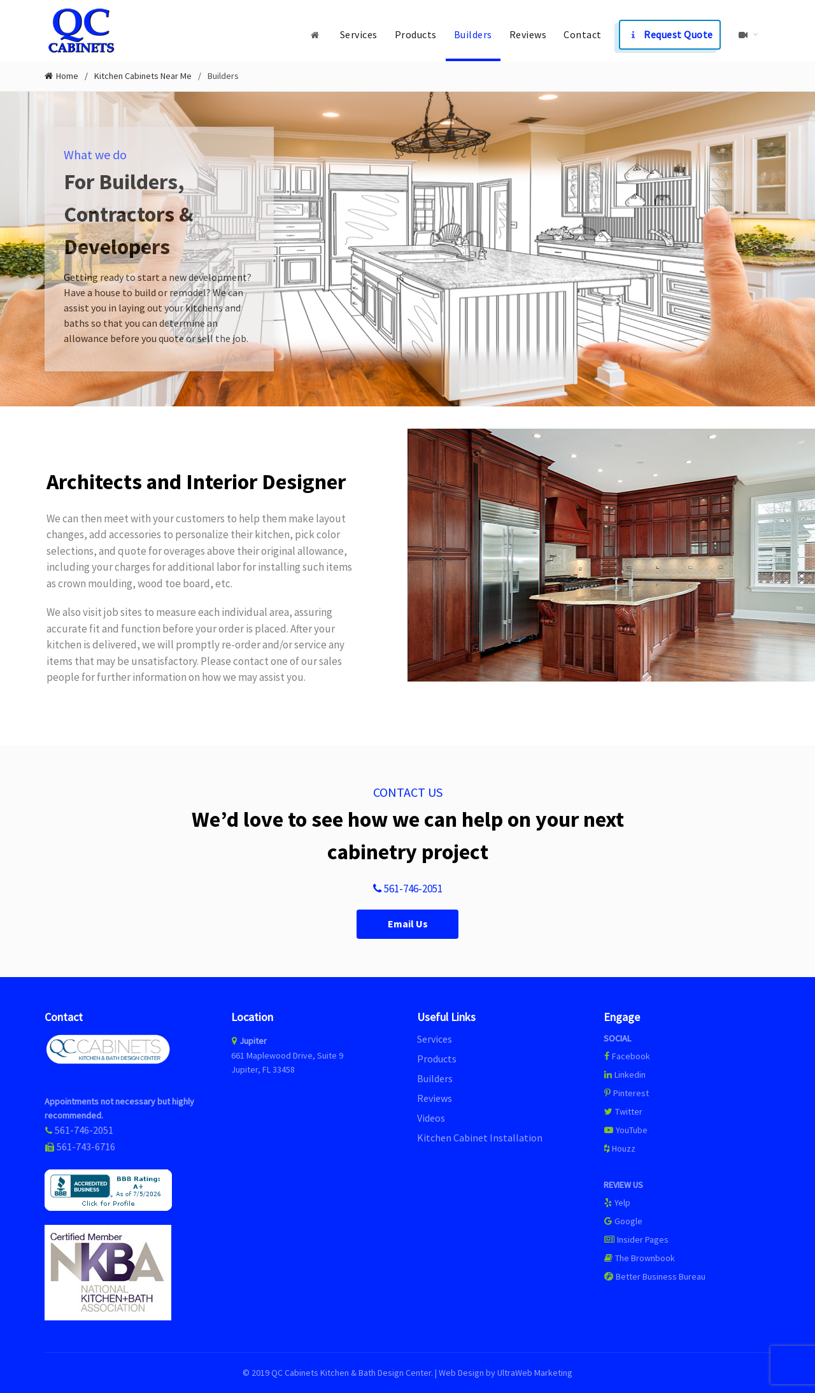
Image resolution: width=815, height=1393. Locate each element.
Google (623, 1221)
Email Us (408, 924)
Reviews (528, 34)
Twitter (623, 1111)
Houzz (619, 1148)
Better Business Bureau (654, 1276)
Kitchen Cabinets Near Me (143, 76)
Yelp (617, 1202)
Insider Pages (636, 1239)
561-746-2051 (407, 889)
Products (416, 34)
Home (67, 76)
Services (359, 34)
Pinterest (626, 1093)
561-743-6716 (86, 1146)
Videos (431, 1117)
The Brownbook (639, 1258)
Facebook (631, 1056)
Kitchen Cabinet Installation (479, 1137)
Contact (582, 34)
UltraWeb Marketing (534, 1372)
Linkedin (625, 1074)
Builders (473, 34)
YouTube (626, 1130)
